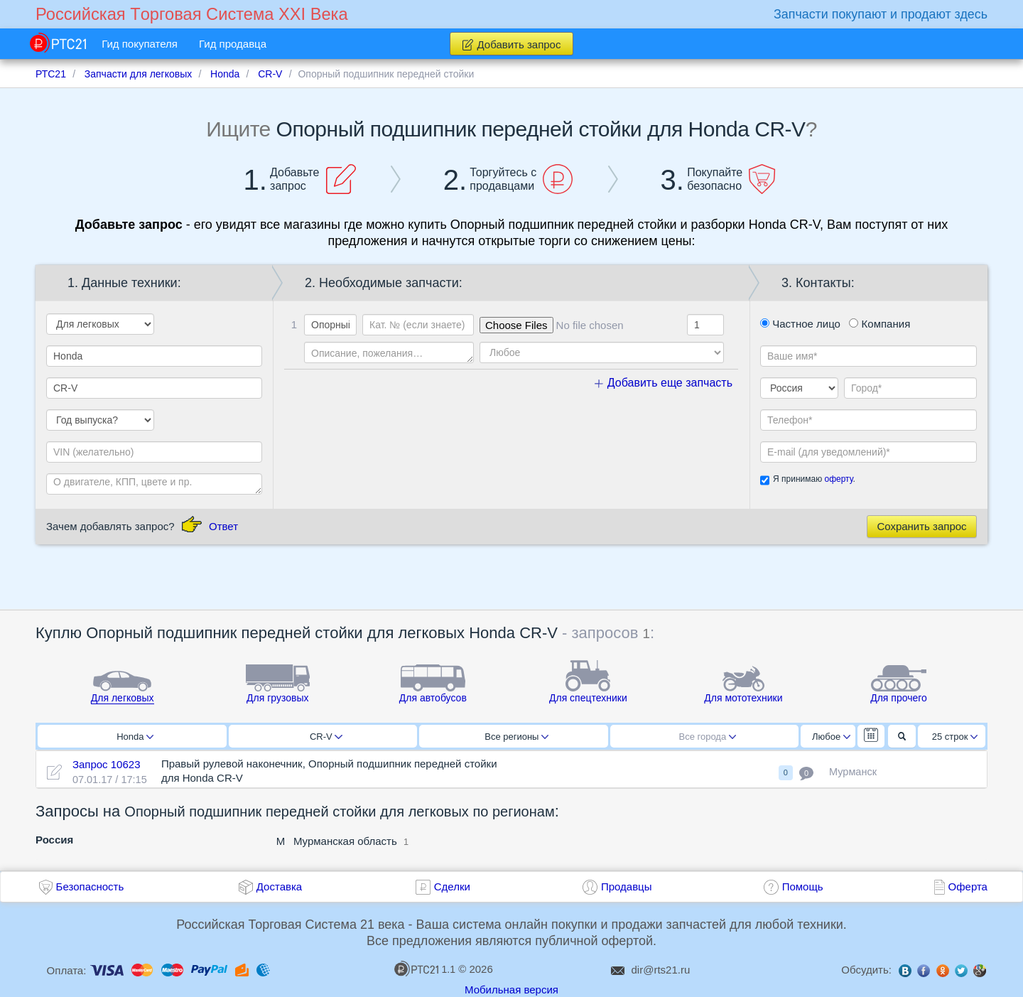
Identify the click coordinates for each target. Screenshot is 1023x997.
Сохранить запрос (921, 526)
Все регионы (516, 736)
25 (955, 736)
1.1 (424, 968)
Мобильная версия (511, 989)
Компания (879, 324)
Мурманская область (345, 841)
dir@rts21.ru (661, 970)
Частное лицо (800, 324)
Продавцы (626, 886)
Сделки (452, 886)
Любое (831, 736)
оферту (838, 479)
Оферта (967, 886)
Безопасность (90, 886)
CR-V (326, 736)
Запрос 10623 (106, 764)
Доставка (279, 886)
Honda (135, 736)
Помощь (802, 886)
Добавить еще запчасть (663, 383)
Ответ (223, 526)
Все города (708, 736)
